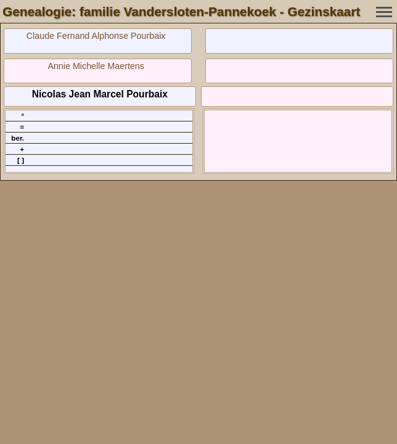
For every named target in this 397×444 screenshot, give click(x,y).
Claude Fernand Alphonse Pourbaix (96, 36)
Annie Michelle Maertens (95, 66)
